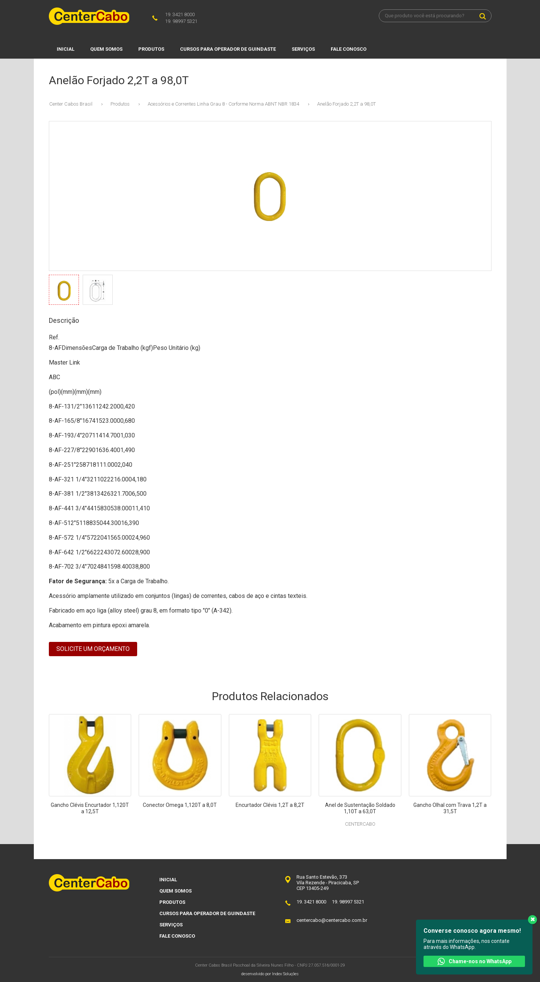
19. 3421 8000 (180, 14)
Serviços (303, 49)
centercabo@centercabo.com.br (331, 920)
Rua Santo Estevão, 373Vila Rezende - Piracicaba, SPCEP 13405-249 (327, 882)
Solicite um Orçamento (93, 648)
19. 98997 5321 (181, 21)
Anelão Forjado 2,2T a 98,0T (346, 104)
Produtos (151, 49)
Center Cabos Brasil (70, 104)
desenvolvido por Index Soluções (270, 973)
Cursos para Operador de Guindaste (228, 49)
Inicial (65, 49)
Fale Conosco (348, 49)
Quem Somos (106, 49)
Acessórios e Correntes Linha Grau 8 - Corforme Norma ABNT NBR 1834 (223, 104)
